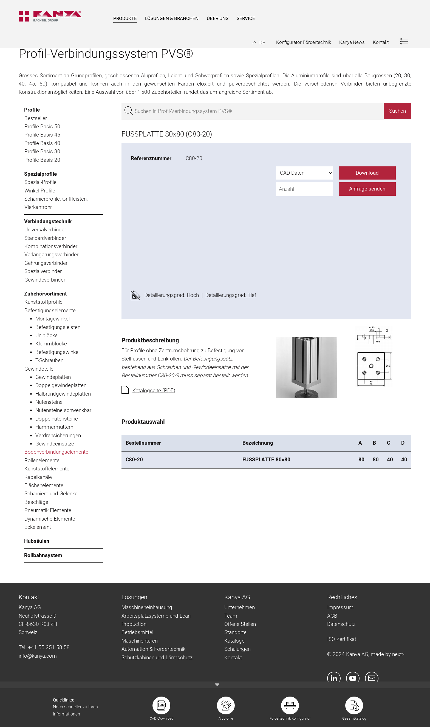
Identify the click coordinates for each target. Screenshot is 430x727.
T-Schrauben (49, 360)
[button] (258, 42)
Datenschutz (341, 624)
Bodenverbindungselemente (56, 452)
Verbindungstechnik (48, 221)
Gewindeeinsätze (54, 444)
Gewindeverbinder (44, 280)
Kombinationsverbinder (50, 246)
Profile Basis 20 (42, 160)
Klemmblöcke (51, 343)
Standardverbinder (45, 238)
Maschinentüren (139, 641)
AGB (332, 616)
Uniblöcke (46, 335)
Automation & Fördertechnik (153, 649)
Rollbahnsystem (43, 555)
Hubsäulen (36, 541)
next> (398, 654)
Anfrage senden (367, 189)
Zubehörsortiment (45, 294)
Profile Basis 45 (42, 135)
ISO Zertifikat (341, 639)
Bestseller (35, 118)
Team (230, 616)
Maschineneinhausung (146, 607)
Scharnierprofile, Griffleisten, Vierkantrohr (56, 203)
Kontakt (233, 657)
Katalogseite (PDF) (153, 390)
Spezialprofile (40, 174)
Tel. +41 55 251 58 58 (44, 647)
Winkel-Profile (39, 191)
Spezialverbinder (43, 271)
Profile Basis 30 (42, 151)
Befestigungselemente (50, 310)
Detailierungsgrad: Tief (230, 295)
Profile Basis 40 (42, 143)
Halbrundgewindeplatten (63, 394)
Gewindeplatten (53, 377)
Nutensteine (49, 402)
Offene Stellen (240, 624)
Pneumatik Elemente (47, 510)
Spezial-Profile (40, 182)
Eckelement (37, 527)
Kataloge (234, 641)
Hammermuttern (54, 427)
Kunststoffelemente (46, 468)
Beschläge (36, 502)
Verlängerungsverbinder (51, 254)
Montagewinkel (52, 319)
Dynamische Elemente (49, 519)
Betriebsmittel (137, 632)
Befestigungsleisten (57, 327)
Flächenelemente (43, 485)
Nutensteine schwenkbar (63, 410)
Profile (32, 110)
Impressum (340, 607)
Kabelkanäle (38, 477)
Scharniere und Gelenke (51, 493)
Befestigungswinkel (57, 352)
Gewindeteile (38, 369)
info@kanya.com (38, 656)
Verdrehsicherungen (58, 435)
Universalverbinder (45, 229)
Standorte (235, 632)
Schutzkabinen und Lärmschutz (157, 657)
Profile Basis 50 (42, 126)
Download (367, 173)
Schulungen (237, 649)
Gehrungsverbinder (45, 263)
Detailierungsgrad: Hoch (172, 295)
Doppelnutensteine (56, 419)
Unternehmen (239, 607)
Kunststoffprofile (43, 302)
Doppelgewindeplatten (60, 385)
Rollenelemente (42, 460)
